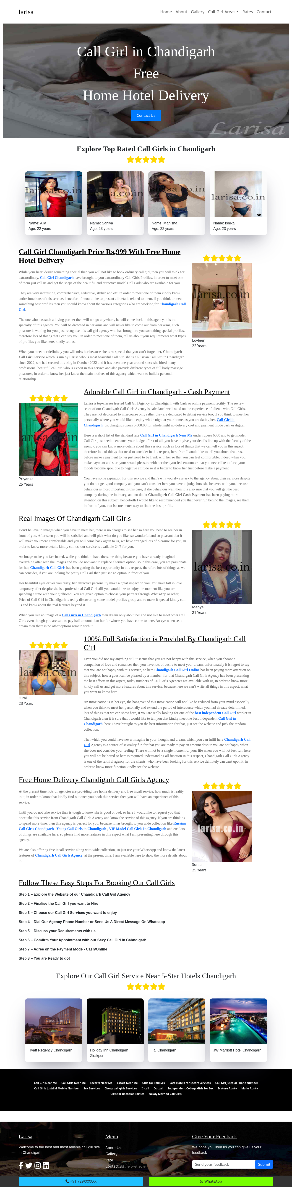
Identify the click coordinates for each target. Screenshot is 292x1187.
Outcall (158, 1088)
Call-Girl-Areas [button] (221, 11)
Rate (109, 1160)
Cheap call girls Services (120, 1088)
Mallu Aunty (249, 1088)
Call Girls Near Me (73, 1083)
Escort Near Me (127, 1083)
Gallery (197, 11)
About (181, 11)
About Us (113, 1147)
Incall (145, 1088)
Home (166, 11)
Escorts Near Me (101, 1083)
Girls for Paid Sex (153, 1083)
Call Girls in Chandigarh (81, 615)
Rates (247, 11)
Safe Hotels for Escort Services (190, 1083)
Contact (264, 11)
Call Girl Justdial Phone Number (236, 1083)
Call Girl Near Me (45, 1083)
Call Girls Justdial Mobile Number (56, 1088)
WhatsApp (211, 1181)
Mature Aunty (227, 1088)
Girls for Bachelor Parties (127, 1094)
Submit (264, 1164)
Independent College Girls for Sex (191, 1088)
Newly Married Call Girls (165, 1094)
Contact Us (146, 115)
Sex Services (91, 1088)
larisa (26, 12)
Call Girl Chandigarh (57, 277)
